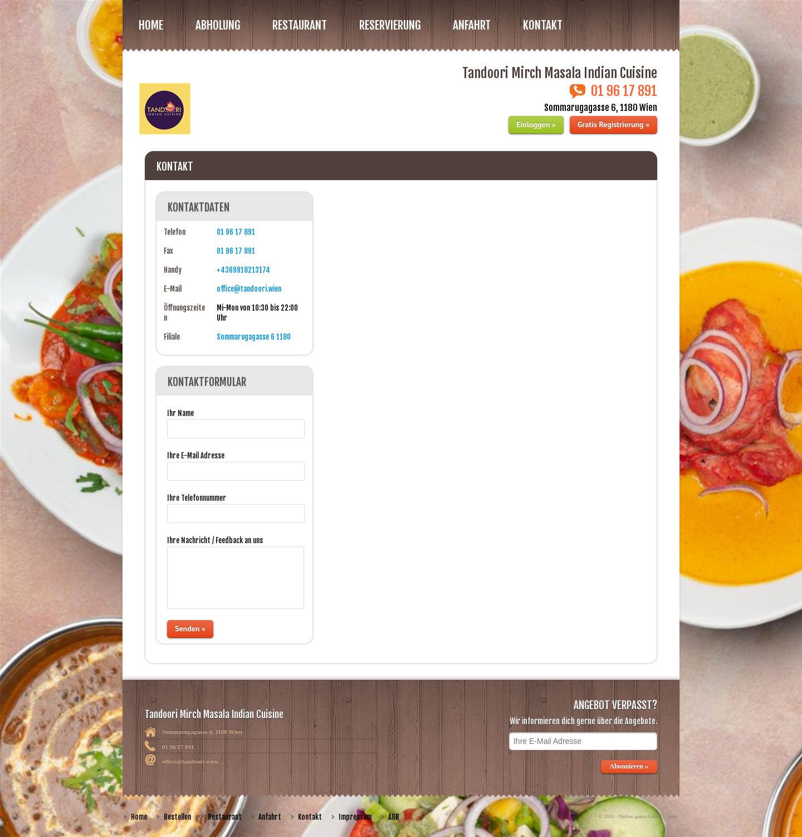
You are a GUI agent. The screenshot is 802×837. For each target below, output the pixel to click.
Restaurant (225, 816)
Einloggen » (535, 124)
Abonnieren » (629, 766)
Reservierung (389, 25)
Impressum (355, 816)
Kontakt (543, 25)
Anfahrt (472, 25)
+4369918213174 (243, 269)
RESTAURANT (299, 25)
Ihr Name (180, 413)
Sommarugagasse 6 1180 (254, 336)
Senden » (190, 628)
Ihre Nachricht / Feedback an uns (215, 540)
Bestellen (177, 816)
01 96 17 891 (236, 232)
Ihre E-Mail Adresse (195, 455)
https (672, 816)
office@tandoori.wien (249, 288)
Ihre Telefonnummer (196, 498)
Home (151, 25)
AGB (393, 816)
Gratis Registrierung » (613, 124)
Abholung (217, 25)
